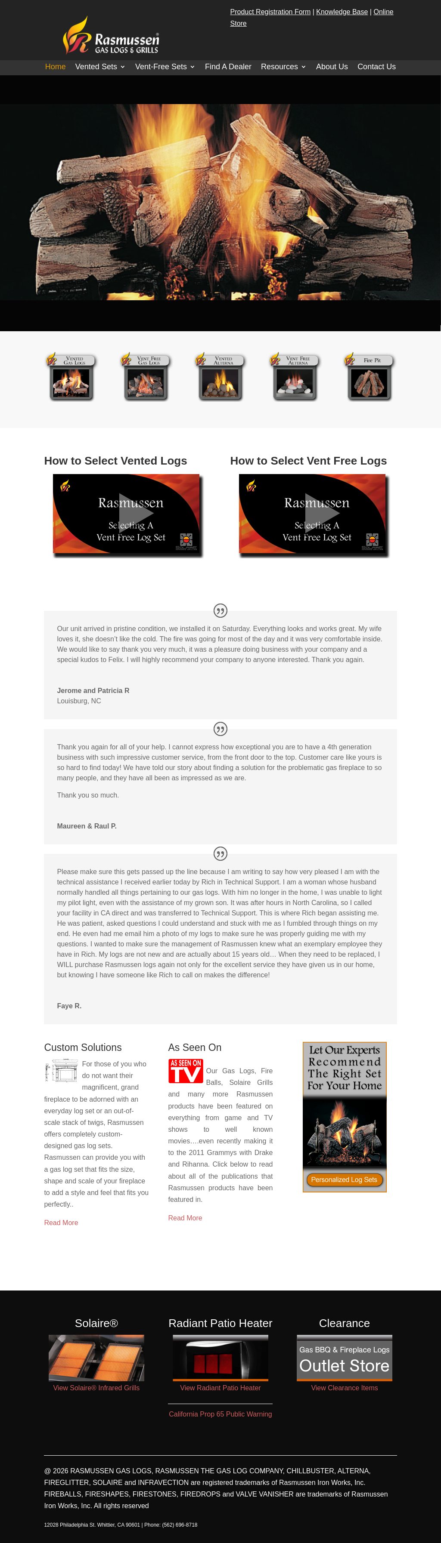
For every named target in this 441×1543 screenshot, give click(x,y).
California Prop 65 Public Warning (220, 1414)
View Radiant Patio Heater (220, 1388)
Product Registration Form (270, 11)
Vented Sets (96, 67)
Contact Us (376, 67)
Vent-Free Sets (161, 67)
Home (55, 67)
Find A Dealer (228, 67)
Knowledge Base (342, 11)
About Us (332, 67)
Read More (61, 1222)
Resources (279, 67)
